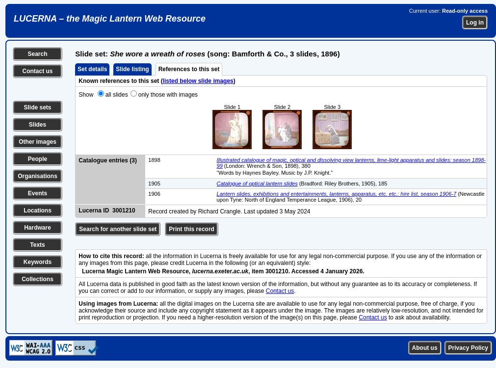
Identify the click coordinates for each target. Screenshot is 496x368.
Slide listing (132, 69)
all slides (116, 94)
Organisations (37, 176)
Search (37, 54)
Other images (37, 141)
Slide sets (37, 107)
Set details (92, 69)
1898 (154, 160)
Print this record (191, 229)
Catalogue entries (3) (107, 160)
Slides (37, 124)
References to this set (189, 69)
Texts (37, 244)
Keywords (38, 262)
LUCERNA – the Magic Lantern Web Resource (110, 19)
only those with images (168, 94)
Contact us (37, 71)
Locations (38, 210)
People (37, 159)
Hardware (37, 227)
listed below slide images (198, 81)
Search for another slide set (118, 229)
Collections (37, 279)
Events (37, 193)
